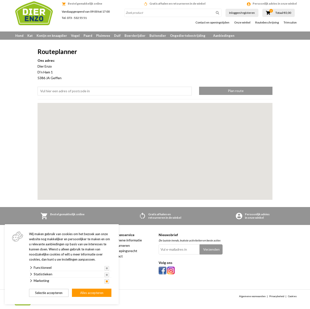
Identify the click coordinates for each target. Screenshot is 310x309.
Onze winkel (242, 22)
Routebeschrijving (267, 22)
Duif (117, 36)
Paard (88, 36)
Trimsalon (290, 22)
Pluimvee (103, 36)
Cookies (292, 296)
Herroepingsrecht (123, 251)
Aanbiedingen (223, 36)
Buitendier (157, 36)
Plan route (236, 91)
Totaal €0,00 (283, 12)
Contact (116, 256)
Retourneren (120, 245)
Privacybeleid (276, 296)
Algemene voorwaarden (252, 296)
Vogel (75, 36)
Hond (19, 36)
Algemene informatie (126, 240)
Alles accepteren (91, 293)
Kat (30, 36)
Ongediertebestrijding (187, 36)
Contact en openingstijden (212, 22)
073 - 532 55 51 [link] (77, 18)
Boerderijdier (135, 36)
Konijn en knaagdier (52, 36)
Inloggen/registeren (242, 13)
